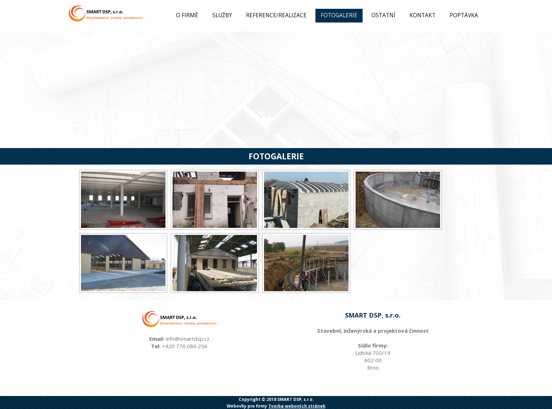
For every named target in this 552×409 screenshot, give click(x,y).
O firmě (187, 15)
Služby (222, 15)
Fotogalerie (339, 15)
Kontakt (422, 15)
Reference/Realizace (276, 15)
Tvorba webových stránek (296, 406)
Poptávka (464, 15)
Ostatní (383, 15)
